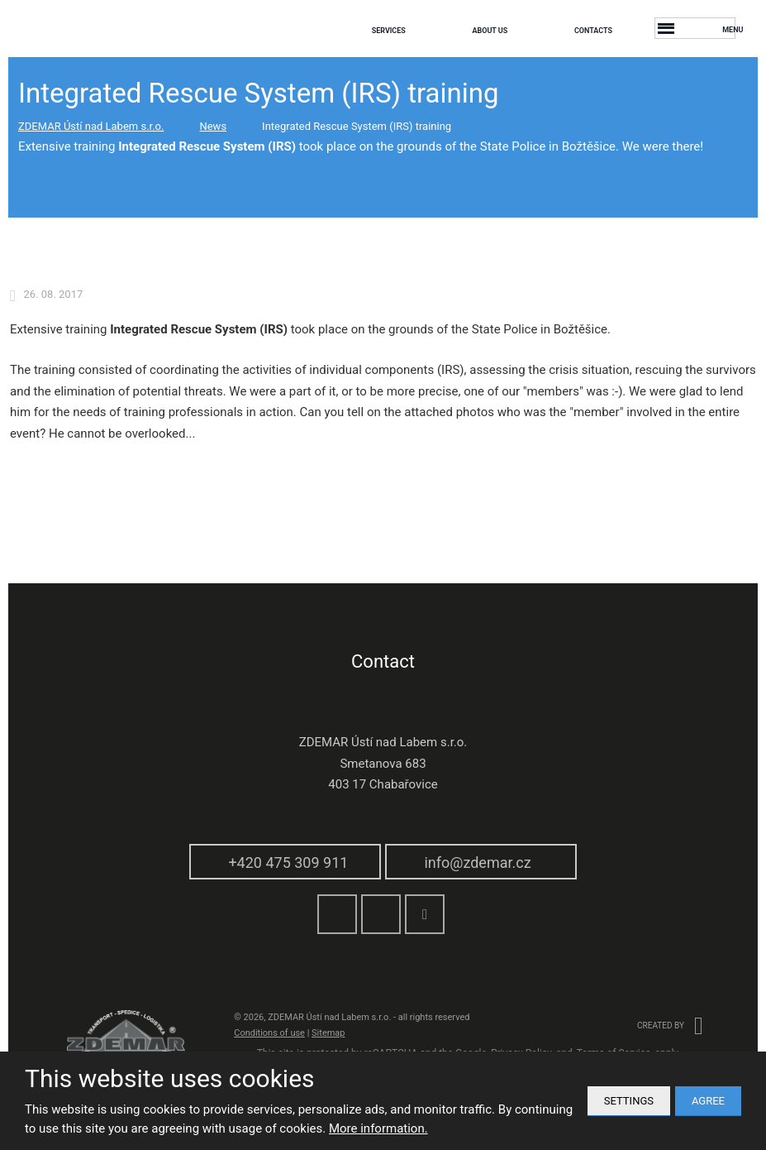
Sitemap (328, 1033)
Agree (708, 1101)
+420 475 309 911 (288, 862)
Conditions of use (269, 1033)
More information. (378, 1128)
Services (389, 30)
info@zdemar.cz (477, 862)
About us (489, 30)
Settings (629, 1101)
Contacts (593, 30)
